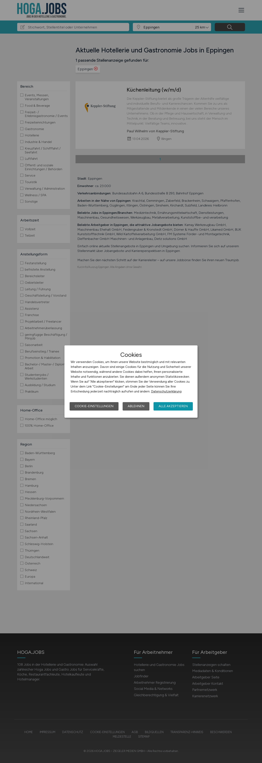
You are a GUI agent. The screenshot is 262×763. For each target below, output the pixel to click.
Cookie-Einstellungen (94, 406)
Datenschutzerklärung (166, 391)
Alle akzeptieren (173, 406)
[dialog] (131, 381)
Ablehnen (136, 406)
